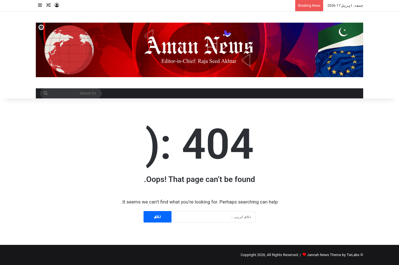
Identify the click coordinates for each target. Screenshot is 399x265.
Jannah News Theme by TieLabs (333, 255)
